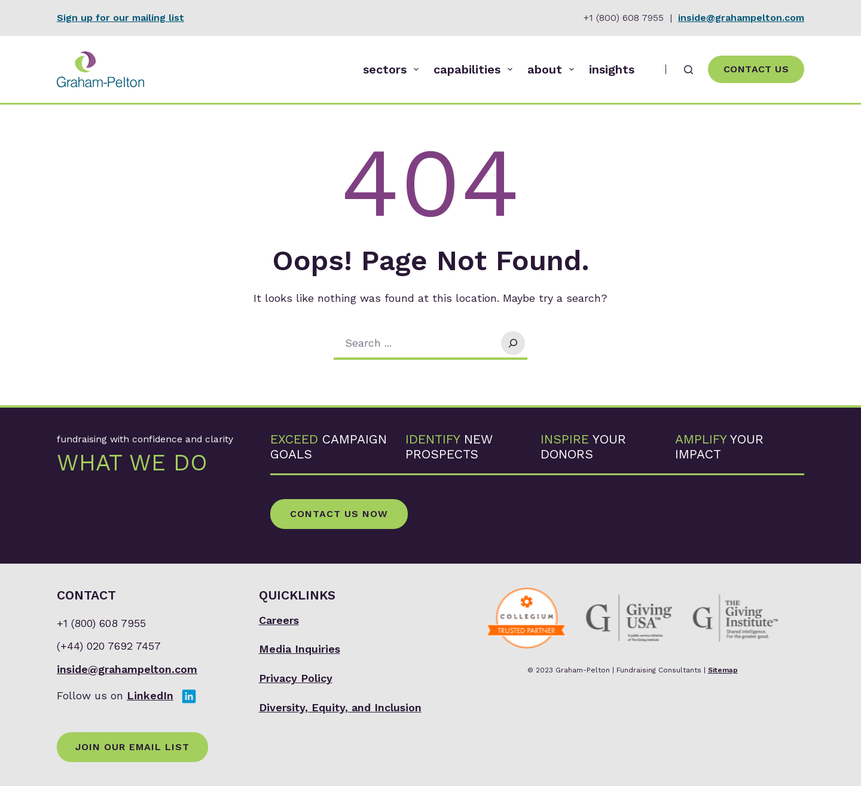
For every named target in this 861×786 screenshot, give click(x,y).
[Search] (688, 69)
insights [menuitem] (611, 69)
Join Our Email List (132, 747)
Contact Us (756, 69)
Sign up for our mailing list (120, 17)
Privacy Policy (295, 678)
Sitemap (723, 670)
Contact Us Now (339, 513)
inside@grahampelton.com (741, 17)
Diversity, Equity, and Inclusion (340, 707)
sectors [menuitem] (393, 69)
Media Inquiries (299, 649)
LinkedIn (150, 695)
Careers (279, 620)
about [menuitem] (553, 69)
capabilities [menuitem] (475, 69)
